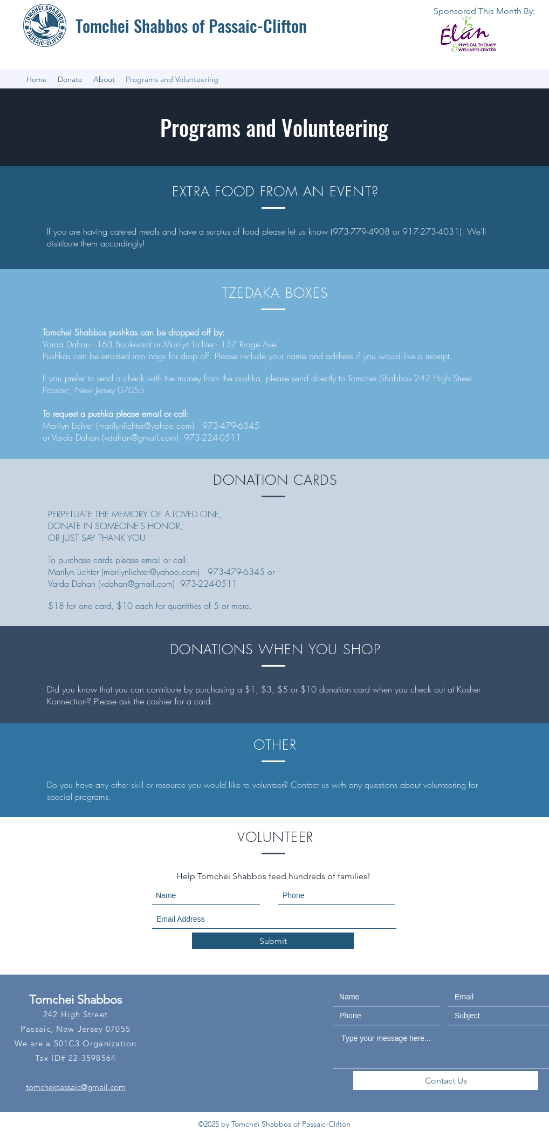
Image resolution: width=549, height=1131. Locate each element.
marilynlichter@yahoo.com (145, 425)
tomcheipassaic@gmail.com (76, 1087)
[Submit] (273, 941)
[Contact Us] (445, 1080)
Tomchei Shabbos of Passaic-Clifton (191, 25)
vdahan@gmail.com (140, 437)
